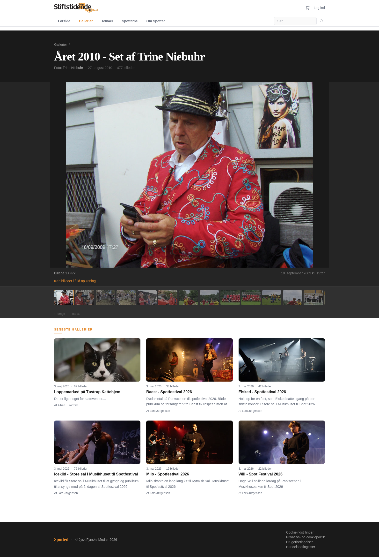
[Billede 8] (209, 297)
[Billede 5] (147, 297)
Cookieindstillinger (300, 532)
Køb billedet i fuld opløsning (75, 281)
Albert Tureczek (68, 405)
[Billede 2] (84, 297)
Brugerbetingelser (299, 542)
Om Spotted (156, 21)
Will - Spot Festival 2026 (261, 474)
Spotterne (130, 21)
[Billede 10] (251, 297)
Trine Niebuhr (73, 68)
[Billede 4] (126, 297)
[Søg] (321, 21)
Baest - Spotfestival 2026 (169, 392)
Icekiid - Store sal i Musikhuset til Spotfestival (96, 474)
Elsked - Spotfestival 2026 (262, 392)
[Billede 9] (230, 297)
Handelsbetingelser (300, 547)
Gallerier (86, 21)
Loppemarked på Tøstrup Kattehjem (87, 392)
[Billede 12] (292, 297)
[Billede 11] (271, 297)
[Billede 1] (63, 297)
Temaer (107, 21)
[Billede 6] (167, 297)
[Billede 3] (105, 297)
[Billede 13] (313, 297)
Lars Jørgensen (160, 411)
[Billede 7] (188, 297)
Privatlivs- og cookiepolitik (305, 537)
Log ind (319, 8)
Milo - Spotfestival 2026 (167, 474)
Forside (64, 21)
